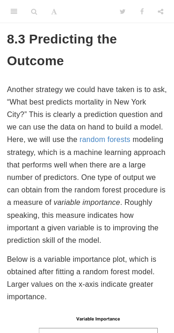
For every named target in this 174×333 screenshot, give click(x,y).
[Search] (34, 11)
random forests (104, 139)
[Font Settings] (54, 11)
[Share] (160, 11)
